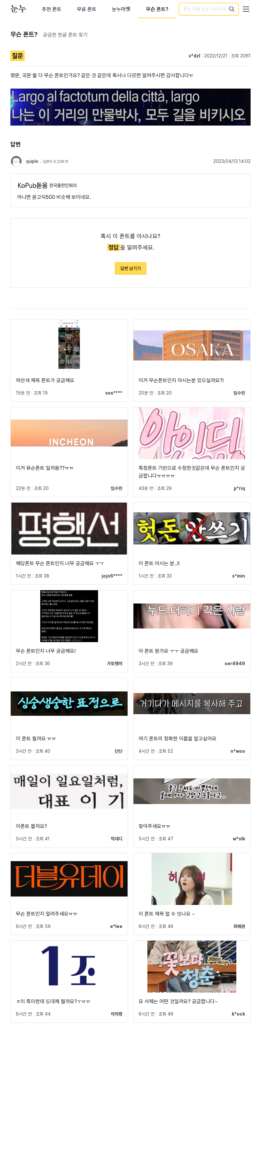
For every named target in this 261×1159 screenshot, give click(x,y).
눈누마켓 (121, 9)
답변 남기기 (130, 268)
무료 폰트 (86, 9)
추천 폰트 (51, 9)
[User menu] (246, 9)
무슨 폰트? (157, 9)
